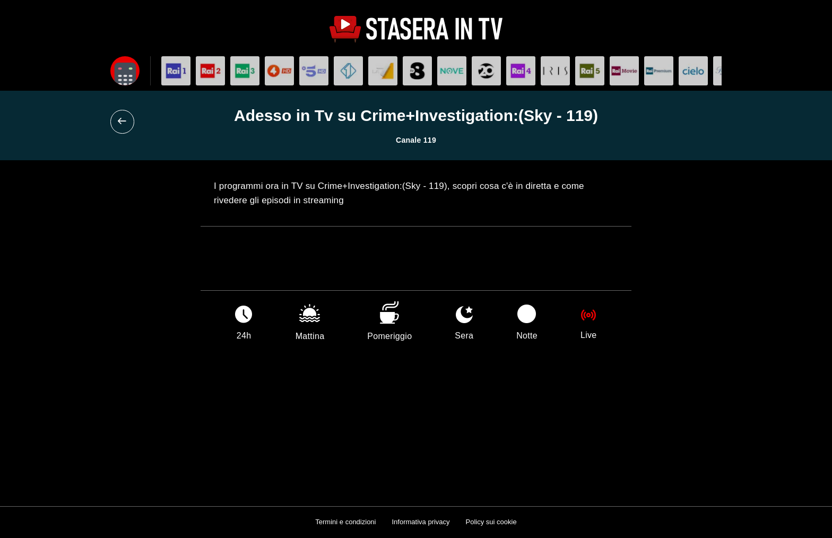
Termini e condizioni (345, 522)
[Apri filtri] (125, 70)
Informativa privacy (420, 522)
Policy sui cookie (491, 522)
